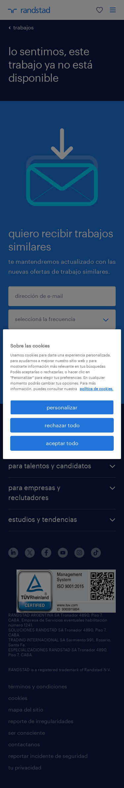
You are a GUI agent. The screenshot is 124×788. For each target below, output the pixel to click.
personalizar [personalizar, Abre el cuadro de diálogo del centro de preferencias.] (62, 407)
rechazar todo (62, 425)
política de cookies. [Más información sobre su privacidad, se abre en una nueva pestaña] (96, 389)
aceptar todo (62, 443)
